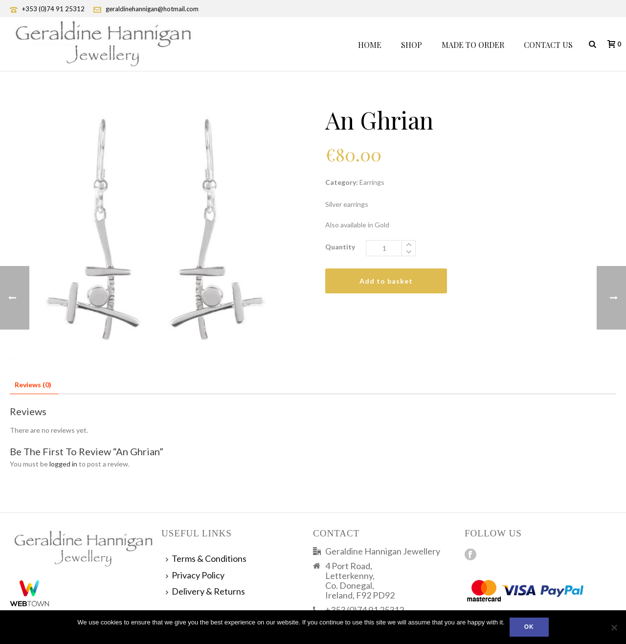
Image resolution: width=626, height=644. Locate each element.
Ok (529, 626)
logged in (63, 464)
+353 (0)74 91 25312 (53, 9)
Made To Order (473, 45)
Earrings (371, 182)
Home (369, 45)
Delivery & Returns (205, 591)
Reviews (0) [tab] (33, 384)
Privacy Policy (195, 575)
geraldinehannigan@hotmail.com (152, 9)
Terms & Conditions (206, 558)
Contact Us (548, 45)
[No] (614, 627)
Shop (411, 45)
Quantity (340, 247)
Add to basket (386, 281)
